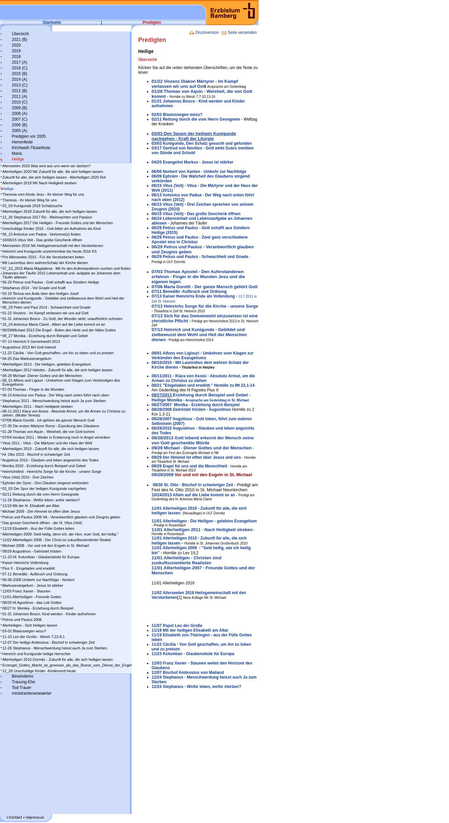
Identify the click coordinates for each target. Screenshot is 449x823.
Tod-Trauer (21, 687)
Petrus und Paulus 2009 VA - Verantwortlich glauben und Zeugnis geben (61, 517)
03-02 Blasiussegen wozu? (24, 631)
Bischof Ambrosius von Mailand (193, 672)
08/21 (157, 385)
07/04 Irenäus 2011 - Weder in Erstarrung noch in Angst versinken (56, 437)
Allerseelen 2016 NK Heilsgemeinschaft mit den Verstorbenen (52, 246)
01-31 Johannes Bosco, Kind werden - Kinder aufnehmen (49, 614)
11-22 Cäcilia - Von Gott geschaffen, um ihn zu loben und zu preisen (58, 353)
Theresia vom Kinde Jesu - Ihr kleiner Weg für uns (43, 194)
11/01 (204, 521)
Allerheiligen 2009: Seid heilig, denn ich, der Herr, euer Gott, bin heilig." (60, 534)
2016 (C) (19, 68)
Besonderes (22, 676)
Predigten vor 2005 (29, 136)
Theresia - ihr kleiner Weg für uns (29, 200)
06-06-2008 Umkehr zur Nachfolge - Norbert (38, 580)
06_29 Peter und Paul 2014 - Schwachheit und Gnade (46, 307)
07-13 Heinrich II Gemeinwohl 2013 (31, 341)
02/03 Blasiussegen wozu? (177, 114)
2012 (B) (19, 90)
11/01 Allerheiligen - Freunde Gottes (31, 597)
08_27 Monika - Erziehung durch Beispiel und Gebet (45, 336)
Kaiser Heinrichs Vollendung (25, 563)
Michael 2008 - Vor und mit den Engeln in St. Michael (45, 546)
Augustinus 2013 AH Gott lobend (29, 347)
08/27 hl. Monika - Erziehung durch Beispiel (37, 608)
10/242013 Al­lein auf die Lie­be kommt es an (193, 495)
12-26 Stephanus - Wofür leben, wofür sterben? (41, 500)
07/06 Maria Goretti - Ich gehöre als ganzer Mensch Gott (48, 420)
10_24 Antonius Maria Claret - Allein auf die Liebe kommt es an (53, 324)
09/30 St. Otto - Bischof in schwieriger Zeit (192, 485)
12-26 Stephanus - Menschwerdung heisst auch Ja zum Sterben (54, 648)
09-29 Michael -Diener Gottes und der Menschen (42, 376)
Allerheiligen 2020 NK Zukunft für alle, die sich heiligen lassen (52, 172)
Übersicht (20, 33)
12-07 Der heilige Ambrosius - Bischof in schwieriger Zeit (48, 642)
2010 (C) (19, 102)
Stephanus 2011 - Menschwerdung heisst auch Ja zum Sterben (54, 401)
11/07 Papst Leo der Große (177, 625)
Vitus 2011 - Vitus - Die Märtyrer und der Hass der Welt (47, 443)
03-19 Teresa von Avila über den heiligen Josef (40, 294)
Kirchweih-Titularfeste (31, 147)
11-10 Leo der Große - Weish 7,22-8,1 (33, 637)
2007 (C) (19, 119)
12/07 (157, 672)
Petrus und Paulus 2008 (22, 620)
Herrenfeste (22, 142)
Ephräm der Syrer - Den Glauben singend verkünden (45, 483)
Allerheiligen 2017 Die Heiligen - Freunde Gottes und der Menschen (57, 223)
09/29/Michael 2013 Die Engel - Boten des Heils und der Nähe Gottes (59, 330)
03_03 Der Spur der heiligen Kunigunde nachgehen (44, 489)
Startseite (52, 22)
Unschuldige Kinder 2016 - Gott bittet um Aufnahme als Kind (51, 229)
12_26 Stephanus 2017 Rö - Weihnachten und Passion (47, 217)
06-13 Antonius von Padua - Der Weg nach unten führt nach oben (55, 395)
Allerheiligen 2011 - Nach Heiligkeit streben (37, 406)
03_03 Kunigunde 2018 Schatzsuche (32, 206)
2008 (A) (19, 113)
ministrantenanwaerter (32, 693)
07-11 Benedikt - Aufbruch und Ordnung (34, 574)
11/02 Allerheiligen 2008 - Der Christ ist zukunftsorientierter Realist (56, 540)
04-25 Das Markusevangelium (26, 359)
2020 (16, 45)
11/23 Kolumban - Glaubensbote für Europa (193, 653)
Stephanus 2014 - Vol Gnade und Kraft (34, 288)
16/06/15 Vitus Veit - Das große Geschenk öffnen (42, 240)
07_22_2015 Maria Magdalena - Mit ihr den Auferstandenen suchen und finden (66, 268)
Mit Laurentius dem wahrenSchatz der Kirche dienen (45, 263)
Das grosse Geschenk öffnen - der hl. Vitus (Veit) (42, 523)
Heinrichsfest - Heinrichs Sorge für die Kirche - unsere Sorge (51, 471)
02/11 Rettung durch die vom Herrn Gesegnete (40, 494)
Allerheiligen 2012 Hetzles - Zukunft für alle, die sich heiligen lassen (57, 370)
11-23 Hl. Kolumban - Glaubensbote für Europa (40, 557)
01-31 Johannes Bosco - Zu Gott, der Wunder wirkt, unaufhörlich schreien (62, 319)
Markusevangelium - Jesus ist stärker (32, 585)
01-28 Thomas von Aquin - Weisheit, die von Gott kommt (48, 432)
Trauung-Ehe (23, 682)
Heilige (18, 159)
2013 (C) (19, 85)
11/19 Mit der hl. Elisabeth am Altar (31, 506)
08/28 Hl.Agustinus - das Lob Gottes (32, 602)
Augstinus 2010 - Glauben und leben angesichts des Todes (50, 460)
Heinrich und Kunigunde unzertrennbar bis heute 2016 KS (49, 251)
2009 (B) (19, 108)
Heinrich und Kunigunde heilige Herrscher (36, 654)
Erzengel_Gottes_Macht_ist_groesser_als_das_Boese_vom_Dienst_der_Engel (67, 665)
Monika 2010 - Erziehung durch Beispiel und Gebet (44, 466)
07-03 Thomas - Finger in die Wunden (33, 389)
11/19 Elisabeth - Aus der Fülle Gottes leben (38, 528)
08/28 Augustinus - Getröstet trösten (31, 551)
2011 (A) (19, 96)
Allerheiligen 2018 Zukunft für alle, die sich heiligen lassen (49, 211)
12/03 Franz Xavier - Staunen (26, 591)
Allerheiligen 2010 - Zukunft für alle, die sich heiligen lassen (50, 449)
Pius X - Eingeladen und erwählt (28, 568)
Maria (17, 153)
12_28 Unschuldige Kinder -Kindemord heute (39, 671)
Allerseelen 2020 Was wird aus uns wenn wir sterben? (46, 166)
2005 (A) (19, 130)
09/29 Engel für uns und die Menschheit (189, 466)
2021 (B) (19, 39)
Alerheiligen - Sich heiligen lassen (29, 625)
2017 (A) (19, 62)
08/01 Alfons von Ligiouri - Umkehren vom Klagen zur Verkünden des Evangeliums (202, 355)
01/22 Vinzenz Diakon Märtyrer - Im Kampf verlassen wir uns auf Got (195, 84)
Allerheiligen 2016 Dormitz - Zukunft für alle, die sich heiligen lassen (57, 659)
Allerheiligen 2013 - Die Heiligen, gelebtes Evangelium (46, 364)
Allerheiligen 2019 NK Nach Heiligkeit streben (39, 183)
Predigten (152, 22)
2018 (16, 56)
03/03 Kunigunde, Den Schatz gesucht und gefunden (202, 143)
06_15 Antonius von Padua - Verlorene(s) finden (41, 234)
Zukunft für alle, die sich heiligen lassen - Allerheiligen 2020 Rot (54, 177)
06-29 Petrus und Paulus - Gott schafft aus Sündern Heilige (50, 282)
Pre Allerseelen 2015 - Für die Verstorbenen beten (43, 257)
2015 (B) (19, 73)
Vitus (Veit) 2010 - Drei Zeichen (28, 477)
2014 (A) (19, 79)
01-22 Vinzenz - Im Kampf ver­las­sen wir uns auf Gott (45, 313)
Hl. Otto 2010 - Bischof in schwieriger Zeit (36, 454)
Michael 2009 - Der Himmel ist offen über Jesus (41, 511)
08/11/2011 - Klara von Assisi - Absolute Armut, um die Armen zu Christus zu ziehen (203, 378)
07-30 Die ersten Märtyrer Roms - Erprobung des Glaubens (50, 426)
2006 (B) (19, 125)
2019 (16, 51)
